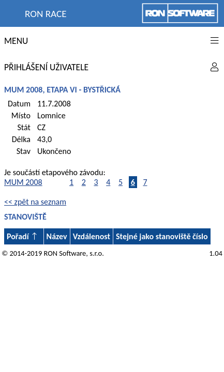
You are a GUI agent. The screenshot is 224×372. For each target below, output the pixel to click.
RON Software (64, 253)
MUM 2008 (23, 182)
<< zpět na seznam (35, 202)
